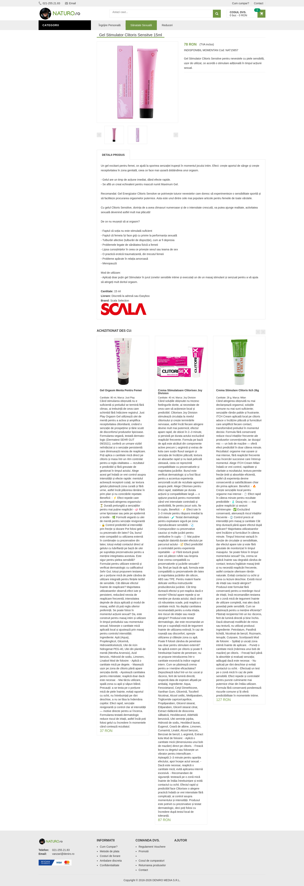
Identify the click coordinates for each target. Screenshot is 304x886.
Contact (258, 3)
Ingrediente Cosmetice (61, 144)
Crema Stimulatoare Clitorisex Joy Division (180, 392)
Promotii (144, 851)
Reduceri (167, 25)
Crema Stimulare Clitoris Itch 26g (237, 390)
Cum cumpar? (240, 3)
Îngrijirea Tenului (57, 155)
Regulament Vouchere (152, 846)
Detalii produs (113, 154)
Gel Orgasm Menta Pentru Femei (121, 390)
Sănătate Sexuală (57, 33)
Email (70, 3)
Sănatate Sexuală (141, 25)
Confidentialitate (109, 865)
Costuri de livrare (110, 856)
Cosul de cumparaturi (151, 860)
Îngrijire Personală (59, 138)
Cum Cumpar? (108, 846)
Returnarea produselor (152, 865)
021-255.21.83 (49, 3)
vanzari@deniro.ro (63, 853)
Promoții (50, 132)
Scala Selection (119, 300)
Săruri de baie (54, 149)
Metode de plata (109, 851)
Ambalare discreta (111, 860)
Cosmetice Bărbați (58, 161)
